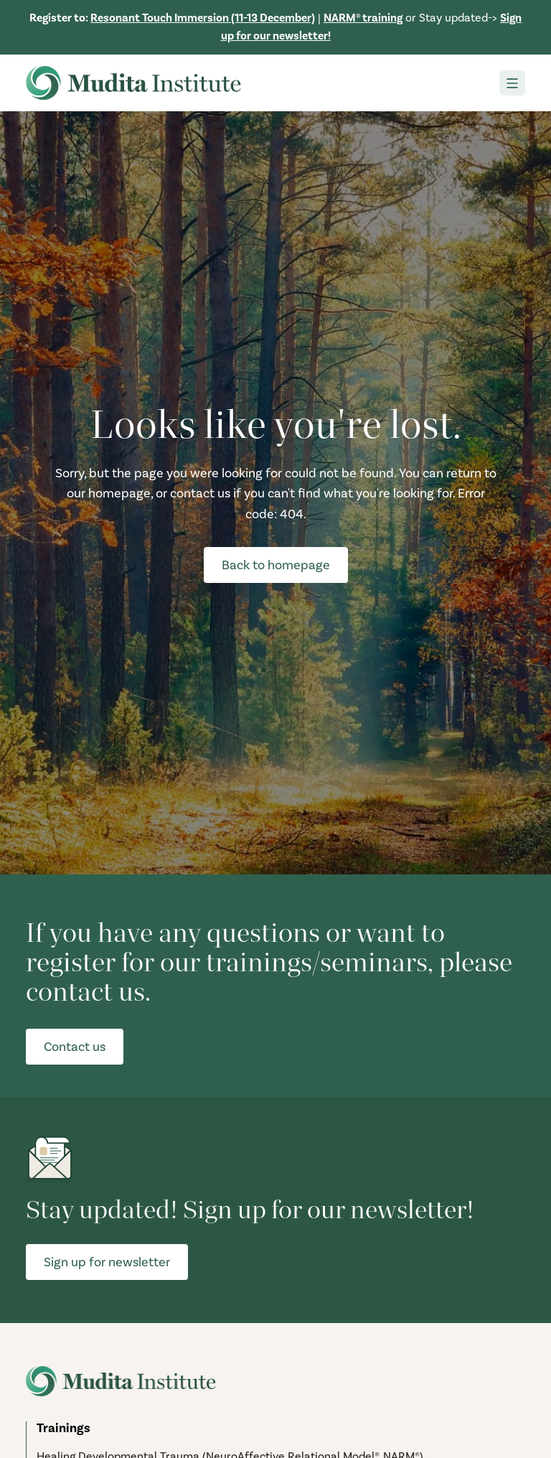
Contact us (74, 1047)
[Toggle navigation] (512, 82)
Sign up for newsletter (107, 1262)
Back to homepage (276, 565)
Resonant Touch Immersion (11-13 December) (202, 18)
